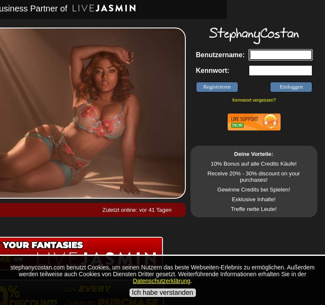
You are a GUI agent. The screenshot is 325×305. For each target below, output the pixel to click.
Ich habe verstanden (162, 292)
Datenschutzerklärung (161, 280)
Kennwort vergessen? (254, 100)
